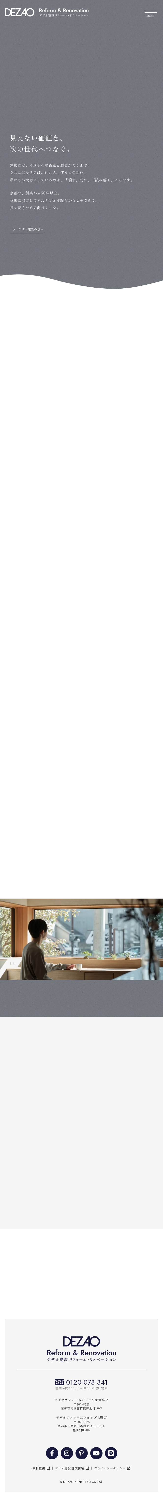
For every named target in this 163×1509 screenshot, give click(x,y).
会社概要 (38, 1468)
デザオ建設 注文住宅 (69, 1468)
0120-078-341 (87, 1382)
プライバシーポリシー (110, 1468)
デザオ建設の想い (31, 229)
